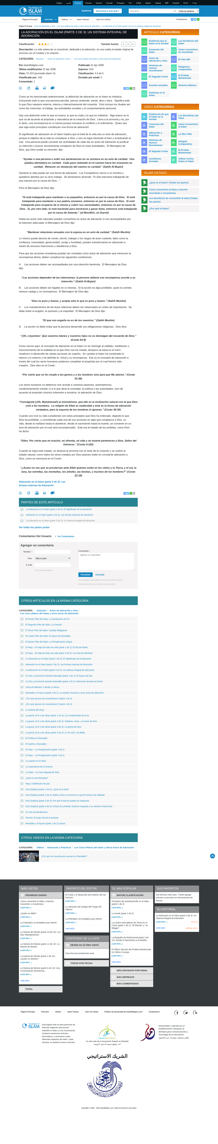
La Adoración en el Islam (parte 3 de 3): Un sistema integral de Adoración (58, 520)
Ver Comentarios (66, 536)
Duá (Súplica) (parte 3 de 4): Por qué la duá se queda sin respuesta (55, 801)
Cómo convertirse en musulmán (188, 50)
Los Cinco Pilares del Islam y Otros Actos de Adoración (104, 847)
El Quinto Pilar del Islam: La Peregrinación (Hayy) (46, 642)
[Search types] (188, 11)
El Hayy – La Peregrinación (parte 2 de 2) (42, 755)
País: (30, 558)
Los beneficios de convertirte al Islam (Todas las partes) (173, 200)
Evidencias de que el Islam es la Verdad (159, 117)
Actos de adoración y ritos (44, 26)
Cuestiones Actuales (155, 159)
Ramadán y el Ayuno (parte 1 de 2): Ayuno (43, 823)
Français (88, 3)
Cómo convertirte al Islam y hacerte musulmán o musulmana (168, 191)
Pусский (109, 3)
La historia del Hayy (32, 710)
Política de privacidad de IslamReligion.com (123, 1012)
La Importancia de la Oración (37, 766)
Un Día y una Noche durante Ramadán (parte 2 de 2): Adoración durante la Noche (62, 681)
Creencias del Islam (156, 50)
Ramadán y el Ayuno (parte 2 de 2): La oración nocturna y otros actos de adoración (62, 693)
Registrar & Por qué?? (107, 11)
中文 (130, 3)
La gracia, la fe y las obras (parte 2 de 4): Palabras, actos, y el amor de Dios (59, 721)
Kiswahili (176, 3)
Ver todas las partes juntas (34, 527)
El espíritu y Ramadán (33, 744)
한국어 (185, 3)
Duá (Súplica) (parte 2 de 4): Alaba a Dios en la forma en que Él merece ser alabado (63, 795)
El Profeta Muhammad (184, 76)
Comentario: (84, 551)
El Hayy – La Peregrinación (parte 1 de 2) (42, 749)
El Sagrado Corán (158, 76)
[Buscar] (175, 11)
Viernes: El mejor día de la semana (39, 817)
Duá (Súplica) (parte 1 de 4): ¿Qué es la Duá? (45, 789)
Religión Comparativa (185, 142)
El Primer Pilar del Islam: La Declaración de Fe (45, 619)
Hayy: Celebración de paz (35, 783)
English (59, 3)
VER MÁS (24, 981)
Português (120, 3)
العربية (68, 3)
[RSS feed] (195, 1012)
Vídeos (65, 19)
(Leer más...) (25, 908)
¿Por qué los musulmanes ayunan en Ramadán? (64, 856)
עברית (195, 3)
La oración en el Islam (33, 761)
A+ (132, 44)
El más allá (184, 59)
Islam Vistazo (83, 19)
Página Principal (30, 19)
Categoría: (26, 59)
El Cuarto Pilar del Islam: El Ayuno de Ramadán (45, 636)
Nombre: (27, 552)
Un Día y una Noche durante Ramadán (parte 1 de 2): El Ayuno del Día (56, 676)
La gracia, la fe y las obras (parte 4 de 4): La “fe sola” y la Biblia (53, 732)
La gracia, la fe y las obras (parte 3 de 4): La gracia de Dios (51, 727)
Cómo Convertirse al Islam (188, 125)
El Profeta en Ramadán (34, 738)
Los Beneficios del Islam (188, 116)
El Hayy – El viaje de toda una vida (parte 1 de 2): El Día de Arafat (54, 647)
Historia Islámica (187, 85)
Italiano (148, 3)
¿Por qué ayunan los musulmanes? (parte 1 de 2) (46, 698)
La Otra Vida (185, 134)
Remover (194, 922)
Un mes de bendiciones (34, 812)
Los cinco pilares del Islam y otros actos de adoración (78, 26)
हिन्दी (166, 3)
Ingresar (86, 11)
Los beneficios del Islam (188, 42)
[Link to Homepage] (30, 11)
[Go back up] (212, 855)
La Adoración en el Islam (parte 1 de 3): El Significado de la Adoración (56, 509)
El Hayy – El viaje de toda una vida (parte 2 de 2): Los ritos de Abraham (57, 653)
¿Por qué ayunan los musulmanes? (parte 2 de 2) (46, 704)
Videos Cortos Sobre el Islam (186, 159)
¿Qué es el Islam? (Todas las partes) (168, 182)
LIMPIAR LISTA (192, 928)
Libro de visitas (103, 19)
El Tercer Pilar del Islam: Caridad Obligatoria (44, 630)
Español (78, 3)
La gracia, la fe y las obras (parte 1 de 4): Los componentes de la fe (55, 715)
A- (124, 44)
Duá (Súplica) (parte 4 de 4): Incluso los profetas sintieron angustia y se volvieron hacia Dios (66, 806)
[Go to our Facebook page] (176, 1012)
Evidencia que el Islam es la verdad (158, 42)
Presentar (86, 574)
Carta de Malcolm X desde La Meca (40, 687)
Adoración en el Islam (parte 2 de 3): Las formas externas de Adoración (42, 483)
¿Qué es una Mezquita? (34, 778)
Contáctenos (181, 19)
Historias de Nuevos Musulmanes (156, 142)
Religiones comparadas (185, 68)
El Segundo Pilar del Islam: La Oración (41, 624)
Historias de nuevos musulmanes (156, 68)
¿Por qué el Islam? (159, 208)
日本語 (138, 3)
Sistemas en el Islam (157, 93)
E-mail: (29, 565)
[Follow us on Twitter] (185, 1012)
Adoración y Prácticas (59, 847)
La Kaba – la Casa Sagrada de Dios (40, 772)
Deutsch (99, 3)
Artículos (48, 19)
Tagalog (158, 3)
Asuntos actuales (158, 85)
